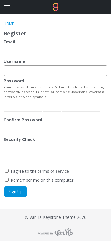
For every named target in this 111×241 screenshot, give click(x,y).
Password (14, 81)
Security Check (19, 139)
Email (9, 42)
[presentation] (50, 155)
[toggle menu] (7, 7)
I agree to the (37, 171)
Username (14, 61)
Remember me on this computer (39, 180)
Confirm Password (23, 120)
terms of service (53, 171)
